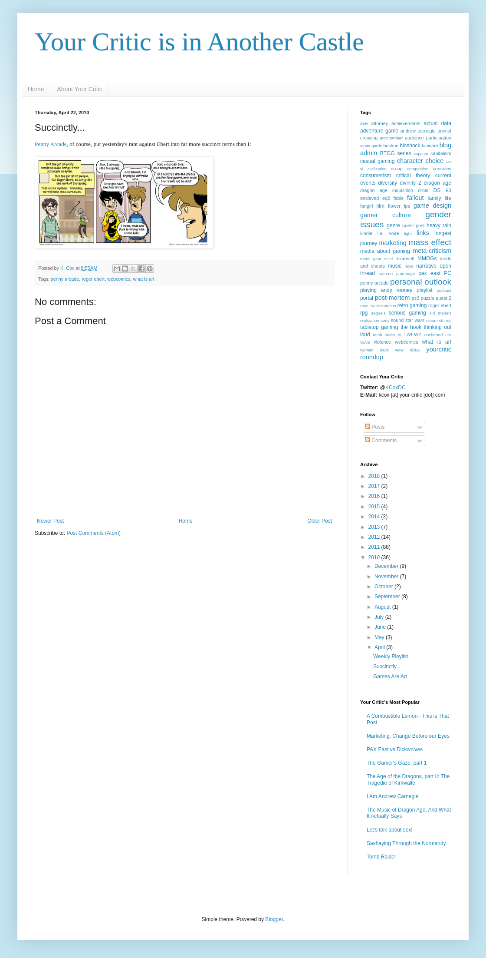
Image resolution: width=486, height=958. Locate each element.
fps (407, 206)
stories (445, 320)
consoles (442, 168)
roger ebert (93, 279)
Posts (374, 427)
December (387, 566)
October (384, 586)
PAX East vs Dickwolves (395, 749)
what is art (143, 279)
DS (437, 190)
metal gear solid (376, 258)
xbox (415, 349)
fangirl (366, 206)
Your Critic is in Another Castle (199, 41)
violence (382, 342)
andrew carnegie (418, 130)
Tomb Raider (381, 857)
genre (393, 225)
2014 (374, 517)
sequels (378, 313)
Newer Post (50, 521)
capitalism (440, 153)
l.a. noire (388, 233)
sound (397, 320)
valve (365, 342)
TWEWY (412, 334)
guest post (413, 225)
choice (435, 160)
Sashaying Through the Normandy (406, 843)
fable (399, 198)
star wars (415, 320)
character (410, 160)
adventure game (379, 131)
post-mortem (392, 297)
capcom (421, 153)
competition (417, 168)
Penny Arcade (51, 144)
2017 (374, 486)
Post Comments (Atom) (93, 533)
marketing (392, 242)
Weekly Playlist (390, 656)
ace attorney (374, 123)
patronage (405, 273)
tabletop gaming (379, 327)
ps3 (415, 298)
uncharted (433, 334)
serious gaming (407, 313)
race (364, 305)
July (379, 617)
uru (448, 334)
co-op (397, 168)
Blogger (274, 919)
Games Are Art (390, 676)
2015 (374, 507)
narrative (426, 266)
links (423, 232)
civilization (377, 168)
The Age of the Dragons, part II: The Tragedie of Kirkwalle (408, 779)
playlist (425, 290)
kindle (366, 233)
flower (394, 206)
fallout (415, 197)
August (383, 607)
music (394, 266)
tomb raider (384, 334)
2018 (374, 476)
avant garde (371, 145)
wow (399, 350)
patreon (386, 273)
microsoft (404, 258)
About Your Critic (79, 89)
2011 (374, 547)
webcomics (118, 279)
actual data (437, 123)
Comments (381, 441)
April (380, 647)
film (380, 206)
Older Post (319, 521)
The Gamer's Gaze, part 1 (397, 763)
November (387, 576)
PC (447, 273)
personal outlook (420, 281)
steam (431, 320)
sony (385, 320)
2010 (374, 557)
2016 (374, 496)
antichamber (391, 138)
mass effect (429, 242)
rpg (364, 313)
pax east (429, 273)
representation (383, 305)
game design (432, 205)
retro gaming (412, 305)
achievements (405, 123)
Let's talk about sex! (390, 830)
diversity (387, 183)
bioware (430, 145)
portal (366, 298)
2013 (374, 527)
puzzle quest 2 (436, 298)
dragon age (437, 183)
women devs (374, 350)
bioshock (410, 146)
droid (423, 190)
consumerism (375, 175)
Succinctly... (387, 666)
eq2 (386, 198)
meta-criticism (432, 250)
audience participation (428, 137)
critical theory (413, 175)
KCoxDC (395, 388)
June (380, 627)
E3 (448, 190)
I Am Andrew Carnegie (392, 796)
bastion (390, 145)
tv (399, 334)
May (380, 637)
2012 (374, 537)
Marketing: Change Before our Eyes (408, 736)
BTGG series (395, 153)
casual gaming (377, 161)
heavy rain (439, 225)
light (408, 233)
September (387, 596)
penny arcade (65, 279)
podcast (444, 290)
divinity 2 (410, 183)
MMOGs (427, 258)
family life (439, 198)
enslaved (369, 198)
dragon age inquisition (386, 190)
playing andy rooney (386, 290)
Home (36, 89)
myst (408, 266)
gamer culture (385, 215)
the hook (411, 327)
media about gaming (385, 251)
